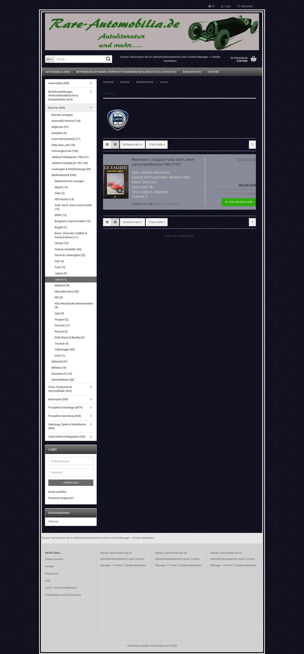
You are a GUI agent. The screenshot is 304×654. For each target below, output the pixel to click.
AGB (47, 580)
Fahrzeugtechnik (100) (65, 151)
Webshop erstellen (138, 645)
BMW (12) (61, 215)
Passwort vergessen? (61, 498)
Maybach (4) (62, 285)
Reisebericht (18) (62, 373)
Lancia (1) (61, 279)
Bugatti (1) (61, 227)
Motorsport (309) (58, 399)
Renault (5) (61, 331)
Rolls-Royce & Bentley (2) (70, 337)
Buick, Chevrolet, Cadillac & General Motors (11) (71, 235)
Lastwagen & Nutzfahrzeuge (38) (71, 169)
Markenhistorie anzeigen (69, 181)
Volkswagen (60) (65, 349)
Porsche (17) (62, 325)
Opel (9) (59, 313)
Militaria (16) (59, 367)
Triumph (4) (62, 343)
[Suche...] (49, 59)
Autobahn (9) (59, 133)
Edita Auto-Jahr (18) (63, 145)
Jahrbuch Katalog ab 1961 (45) (70, 163)
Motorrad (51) (60, 361)
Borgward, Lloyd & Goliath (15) (73, 221)
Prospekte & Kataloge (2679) (65, 407)
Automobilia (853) (57, 71)
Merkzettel (245, 6)
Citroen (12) (62, 243)
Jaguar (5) (61, 273)
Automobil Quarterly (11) (66, 139)
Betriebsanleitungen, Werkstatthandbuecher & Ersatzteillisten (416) (126, 71)
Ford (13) (60, 267)
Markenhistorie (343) (64, 175)
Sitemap (53, 521)
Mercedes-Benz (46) (67, 291)
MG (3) (59, 297)
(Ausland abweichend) (166, 204)
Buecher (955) (192, 71)
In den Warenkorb (238, 202)
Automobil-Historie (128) (66, 120)
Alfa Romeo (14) (64, 199)
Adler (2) (60, 193)
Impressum (52, 573)
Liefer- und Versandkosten (61, 587)
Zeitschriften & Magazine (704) (66, 436)
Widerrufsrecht (54, 559)
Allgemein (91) (60, 126)
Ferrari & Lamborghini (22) (70, 255)
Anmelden (71, 482)
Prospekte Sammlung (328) (64, 416)
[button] (211, 6)
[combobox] (132, 145)
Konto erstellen (57, 491)
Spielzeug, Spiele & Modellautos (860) (67, 426)
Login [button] (226, 6)
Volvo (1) (60, 355)
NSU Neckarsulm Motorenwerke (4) (74, 305)
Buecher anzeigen (62, 114)
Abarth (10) (61, 187)
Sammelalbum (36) (63, 379)
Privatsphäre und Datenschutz (63, 594)
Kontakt (49, 566)
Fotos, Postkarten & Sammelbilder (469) (60, 389)
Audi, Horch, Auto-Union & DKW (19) (73, 207)
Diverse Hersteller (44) (68, 249)
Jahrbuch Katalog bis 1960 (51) (70, 157)
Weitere (213, 71)
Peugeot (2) (62, 319)
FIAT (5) (59, 261)
